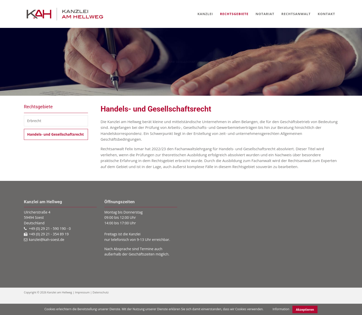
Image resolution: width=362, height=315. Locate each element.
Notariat (264, 14)
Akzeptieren (305, 309)
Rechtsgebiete (234, 14)
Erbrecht (34, 120)
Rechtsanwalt (296, 14)
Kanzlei (205, 14)
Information (281, 309)
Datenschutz (101, 292)
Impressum (82, 292)
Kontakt (326, 14)
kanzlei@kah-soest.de (46, 239)
